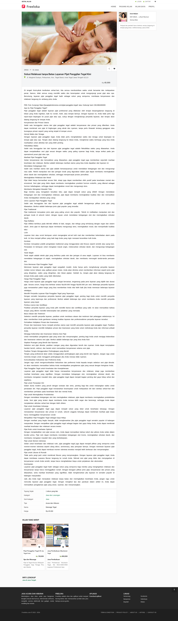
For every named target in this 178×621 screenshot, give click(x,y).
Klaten (143, 602)
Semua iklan (134, 20)
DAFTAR (148, 1)
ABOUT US (133, 612)
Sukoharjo (144, 599)
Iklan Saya (140, 6)
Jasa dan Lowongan (53, 495)
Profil (152, 6)
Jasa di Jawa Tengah (29, 580)
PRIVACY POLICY (122, 612)
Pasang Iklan (125, 6)
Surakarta (144, 596)
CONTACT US (152, 612)
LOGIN (139, 1)
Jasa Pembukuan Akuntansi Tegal (59, 551)
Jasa (47, 499)
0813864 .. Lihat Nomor (139, 17)
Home (113, 6)
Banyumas (127, 599)
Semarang (127, 596)
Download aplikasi (95, 596)
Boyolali (126, 602)
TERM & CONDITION (107, 612)
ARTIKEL (142, 612)
